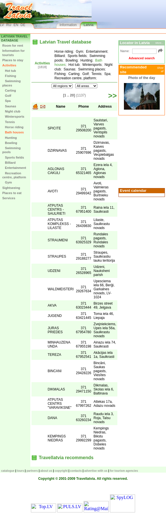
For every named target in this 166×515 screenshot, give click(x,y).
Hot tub (9, 70)
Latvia (89, 25)
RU (8, 25)
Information (68, 25)
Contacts (76, 470)
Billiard (8, 162)
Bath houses (13, 132)
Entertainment (14, 167)
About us (46, 470)
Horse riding (12, 127)
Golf (6, 95)
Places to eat (11, 193)
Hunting (9, 137)
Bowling (9, 143)
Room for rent (12, 45)
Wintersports (13, 116)
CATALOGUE (8, 470)
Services (8, 198)
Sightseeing (11, 188)
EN (15, 25)
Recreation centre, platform (14, 175)
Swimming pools (11, 150)
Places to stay (12, 60)
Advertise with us (95, 470)
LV (2, 25)
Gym (7, 182)
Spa (6, 100)
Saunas (9, 106)
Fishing (9, 76)
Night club (11, 111)
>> (112, 95)
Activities (9, 65)
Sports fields (13, 157)
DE (23, 25)
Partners (32, 470)
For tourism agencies (124, 470)
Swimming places (11, 83)
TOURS (20, 470)
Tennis (8, 122)
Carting (9, 90)
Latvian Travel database (14, 38)
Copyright (61, 470)
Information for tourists (13, 52)
